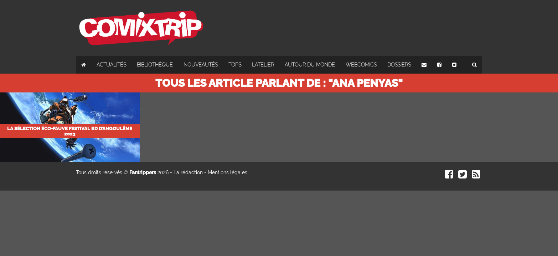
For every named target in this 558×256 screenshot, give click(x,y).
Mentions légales (227, 172)
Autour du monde (310, 65)
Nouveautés (201, 65)
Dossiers (399, 65)
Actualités (111, 65)
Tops (234, 65)
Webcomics (361, 65)
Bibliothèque (155, 65)
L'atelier (263, 65)
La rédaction (188, 172)
